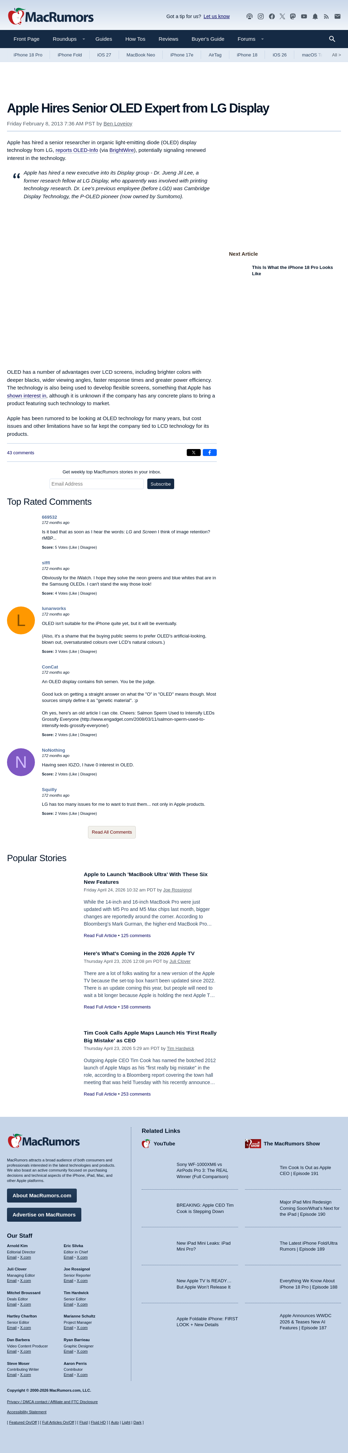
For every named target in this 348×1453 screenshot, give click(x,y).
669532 (49, 517)
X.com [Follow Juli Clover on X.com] (25, 1279)
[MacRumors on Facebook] (271, 16)
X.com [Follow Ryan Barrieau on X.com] (82, 1349)
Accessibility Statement (26, 1412)
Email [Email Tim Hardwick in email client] (69, 1302)
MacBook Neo (141, 54)
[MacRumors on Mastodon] (292, 16)
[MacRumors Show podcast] (249, 16)
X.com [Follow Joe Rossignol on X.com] (82, 1279)
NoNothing (53, 750)
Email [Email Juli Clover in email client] (12, 1279)
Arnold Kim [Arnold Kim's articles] (17, 1244)
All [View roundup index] (336, 54)
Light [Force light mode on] (126, 1422)
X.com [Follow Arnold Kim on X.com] (25, 1255)
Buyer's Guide (208, 39)
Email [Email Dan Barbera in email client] (12, 1349)
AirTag (215, 54)
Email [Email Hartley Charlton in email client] (12, 1326)
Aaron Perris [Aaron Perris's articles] (75, 1362)
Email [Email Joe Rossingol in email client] (69, 1279)
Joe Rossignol (177, 889)
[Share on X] (194, 452)
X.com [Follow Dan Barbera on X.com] (25, 1349)
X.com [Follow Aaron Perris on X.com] (82, 1373)
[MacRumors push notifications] (315, 16)
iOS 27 (104, 54)
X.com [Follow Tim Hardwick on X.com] (82, 1302)
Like (73, 547)
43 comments (20, 452)
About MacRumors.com (42, 1194)
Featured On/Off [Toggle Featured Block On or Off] (23, 1422)
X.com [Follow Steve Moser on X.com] (25, 1373)
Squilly (49, 789)
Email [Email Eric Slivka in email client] (69, 1255)
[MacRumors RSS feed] (326, 16)
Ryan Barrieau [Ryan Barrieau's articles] (77, 1338)
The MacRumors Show (292, 1142)
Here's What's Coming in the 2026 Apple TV (145, 953)
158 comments (135, 1007)
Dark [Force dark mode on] (137, 1422)
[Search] (334, 39)
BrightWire (121, 150)
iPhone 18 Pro (28, 54)
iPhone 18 (247, 54)
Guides (104, 39)
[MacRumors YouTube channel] (304, 16)
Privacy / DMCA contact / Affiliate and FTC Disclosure (52, 1402)
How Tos (135, 39)
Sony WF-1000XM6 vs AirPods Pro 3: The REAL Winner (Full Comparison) (202, 1168)
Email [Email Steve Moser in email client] (12, 1373)
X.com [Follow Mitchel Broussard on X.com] (25, 1302)
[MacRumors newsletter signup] (337, 16)
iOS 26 (280, 54)
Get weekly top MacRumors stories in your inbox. (111, 471)
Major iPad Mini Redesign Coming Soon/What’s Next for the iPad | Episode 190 (310, 1206)
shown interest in (26, 396)
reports (76, 150)
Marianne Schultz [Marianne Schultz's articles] (79, 1315)
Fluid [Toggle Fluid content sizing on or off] (83, 1422)
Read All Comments (112, 832)
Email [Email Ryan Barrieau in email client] (69, 1349)
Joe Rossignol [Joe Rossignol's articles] (77, 1267)
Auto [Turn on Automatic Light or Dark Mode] (115, 1422)
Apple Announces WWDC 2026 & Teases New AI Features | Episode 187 (306, 1320)
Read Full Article (100, 935)
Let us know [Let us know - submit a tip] (216, 16)
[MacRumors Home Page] (50, 16)
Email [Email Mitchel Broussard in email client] (12, 1302)
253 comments (135, 1094)
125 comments (135, 935)
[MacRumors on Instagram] (260, 16)
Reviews (168, 39)
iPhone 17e (181, 54)
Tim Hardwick (180, 1048)
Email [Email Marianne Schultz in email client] (69, 1326)
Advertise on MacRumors (44, 1213)
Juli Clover (180, 961)
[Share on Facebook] (210, 452)
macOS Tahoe (316, 54)
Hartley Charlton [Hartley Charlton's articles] (22, 1315)
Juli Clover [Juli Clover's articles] (17, 1267)
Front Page (26, 39)
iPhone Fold (70, 54)
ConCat (50, 667)
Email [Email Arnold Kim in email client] (12, 1255)
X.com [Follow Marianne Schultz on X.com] (82, 1326)
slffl (46, 562)
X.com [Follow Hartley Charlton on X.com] (25, 1326)
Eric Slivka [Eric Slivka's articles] (73, 1244)
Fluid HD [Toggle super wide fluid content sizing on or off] (98, 1422)
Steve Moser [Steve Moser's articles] (18, 1362)
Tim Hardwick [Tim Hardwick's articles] (76, 1291)
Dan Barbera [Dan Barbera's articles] (18, 1338)
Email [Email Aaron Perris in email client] (69, 1373)
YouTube (164, 1142)
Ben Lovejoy (118, 123)
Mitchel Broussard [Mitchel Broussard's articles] (23, 1291)
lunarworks (54, 608)
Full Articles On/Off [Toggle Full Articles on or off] (58, 1422)
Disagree (88, 547)
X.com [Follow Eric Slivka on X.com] (82, 1255)
